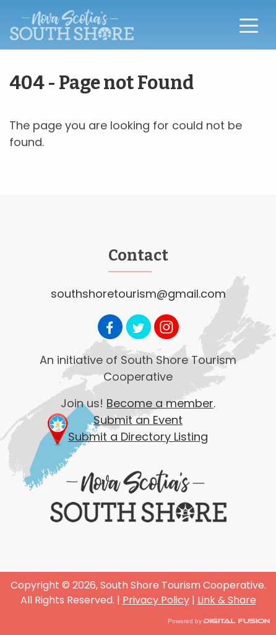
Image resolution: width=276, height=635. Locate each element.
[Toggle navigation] (248, 24)
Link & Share (226, 600)
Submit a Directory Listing (138, 436)
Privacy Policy (156, 600)
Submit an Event (138, 420)
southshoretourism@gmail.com (138, 293)
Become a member (159, 403)
